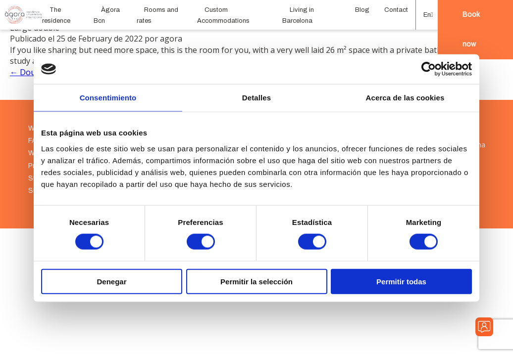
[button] (427, 15)
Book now (471, 29)
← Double (28, 72)
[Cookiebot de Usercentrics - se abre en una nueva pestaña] (428, 69)
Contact (396, 9)
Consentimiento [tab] (108, 97)
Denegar (111, 281)
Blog (362, 9)
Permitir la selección (256, 281)
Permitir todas (401, 281)
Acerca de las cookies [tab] (405, 97)
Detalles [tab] (256, 97)
